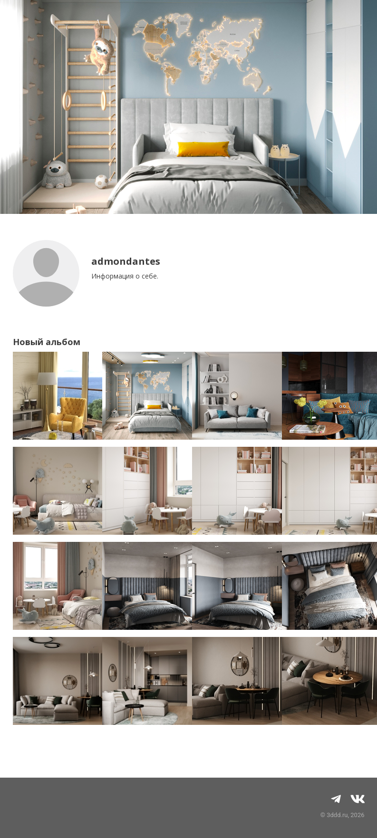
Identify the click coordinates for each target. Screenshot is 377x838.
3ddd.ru (337, 815)
